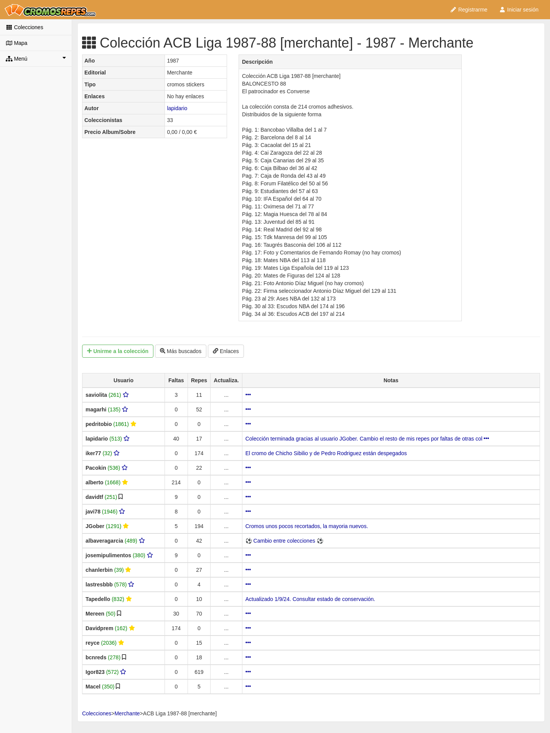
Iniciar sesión (518, 10)
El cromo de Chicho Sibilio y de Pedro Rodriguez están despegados (326, 453)
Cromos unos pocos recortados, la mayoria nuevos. (306, 526)
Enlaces (226, 351)
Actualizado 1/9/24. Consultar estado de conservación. (310, 599)
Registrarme (468, 10)
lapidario (177, 108)
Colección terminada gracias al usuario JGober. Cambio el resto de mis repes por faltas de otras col (367, 439)
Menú (36, 58)
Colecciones (24, 27)
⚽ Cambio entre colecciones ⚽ (284, 541)
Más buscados (180, 351)
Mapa (16, 43)
